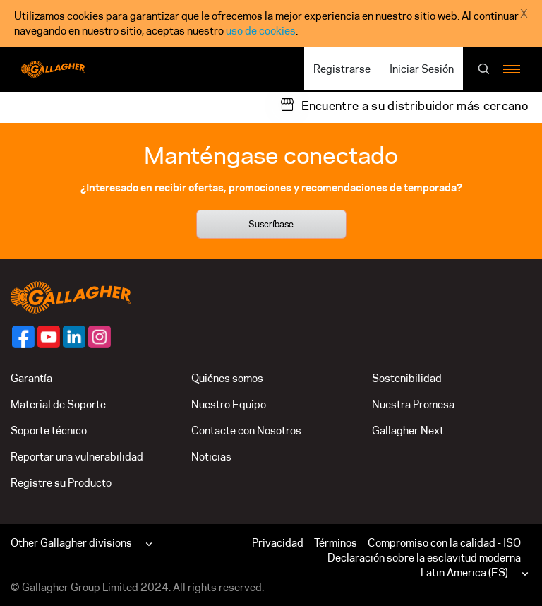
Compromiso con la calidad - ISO (444, 542)
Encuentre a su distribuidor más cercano (414, 105)
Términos (335, 542)
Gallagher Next (408, 430)
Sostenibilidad (407, 378)
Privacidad (277, 542)
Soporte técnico (49, 430)
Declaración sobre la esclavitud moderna (424, 557)
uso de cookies (261, 30)
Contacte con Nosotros (246, 430)
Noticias (211, 456)
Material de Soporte (58, 404)
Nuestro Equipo (228, 404)
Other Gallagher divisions (71, 542)
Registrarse (342, 68)
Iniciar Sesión (422, 68)
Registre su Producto (61, 482)
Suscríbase (271, 224)
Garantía (31, 378)
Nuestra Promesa (413, 404)
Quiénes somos (227, 378)
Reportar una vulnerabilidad (77, 456)
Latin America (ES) (464, 572)
